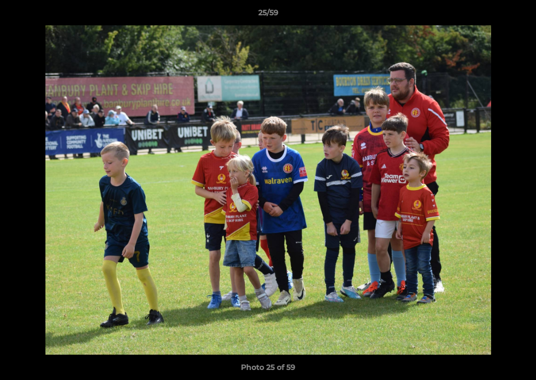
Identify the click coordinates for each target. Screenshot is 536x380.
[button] (517, 15)
